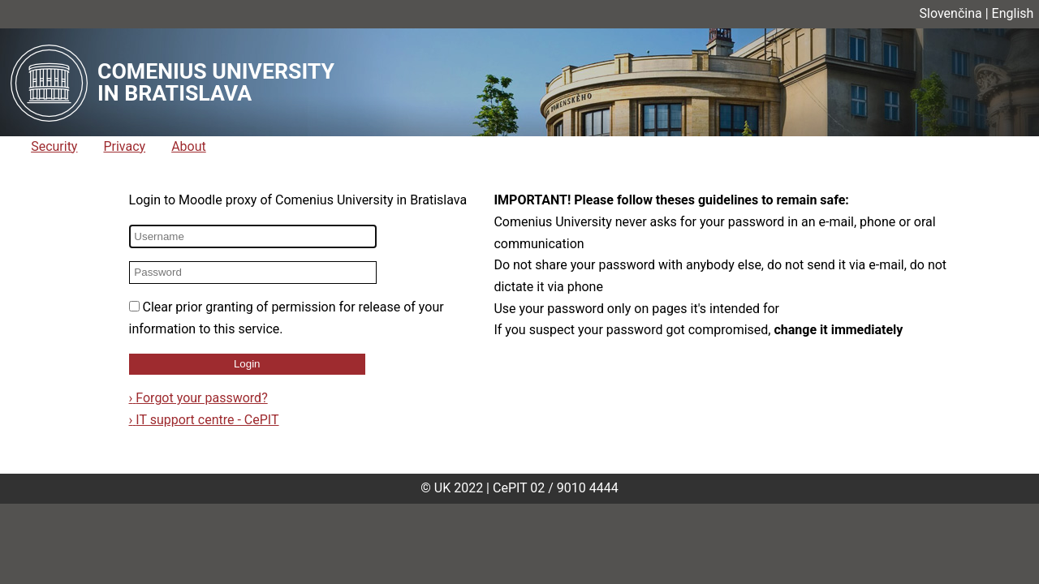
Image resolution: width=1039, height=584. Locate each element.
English (1013, 13)
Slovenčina (951, 13)
